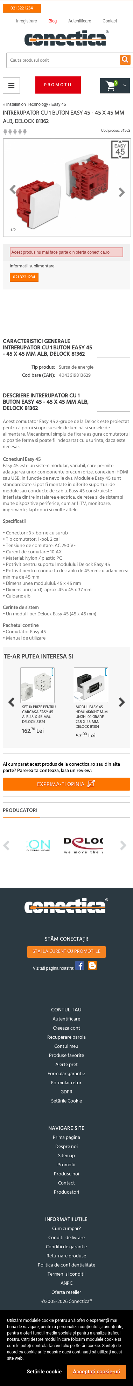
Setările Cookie (66, 1101)
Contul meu (66, 1047)
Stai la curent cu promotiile (66, 952)
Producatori (66, 1192)
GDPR (66, 1092)
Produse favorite (66, 1056)
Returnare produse (66, 1256)
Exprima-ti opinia (60, 784)
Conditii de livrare (66, 1238)
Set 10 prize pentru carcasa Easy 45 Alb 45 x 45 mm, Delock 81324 (39, 714)
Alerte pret (66, 1065)
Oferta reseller (66, 1293)
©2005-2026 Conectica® (66, 1302)
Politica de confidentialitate (66, 1265)
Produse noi (66, 1174)
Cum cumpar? (66, 1229)
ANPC (66, 1283)
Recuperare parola (66, 1037)
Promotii (58, 85)
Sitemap (66, 1156)
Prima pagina (66, 1138)
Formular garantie (66, 1074)
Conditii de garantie (66, 1247)
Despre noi (66, 1147)
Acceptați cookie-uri (96, 1371)
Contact (66, 1183)
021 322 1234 (21, 8)
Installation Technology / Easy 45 (34, 104)
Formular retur (66, 1083)
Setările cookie (44, 1371)
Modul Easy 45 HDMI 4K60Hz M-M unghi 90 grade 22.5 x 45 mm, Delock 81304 (91, 717)
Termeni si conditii (66, 1274)
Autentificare (66, 1019)
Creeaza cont (66, 1028)
